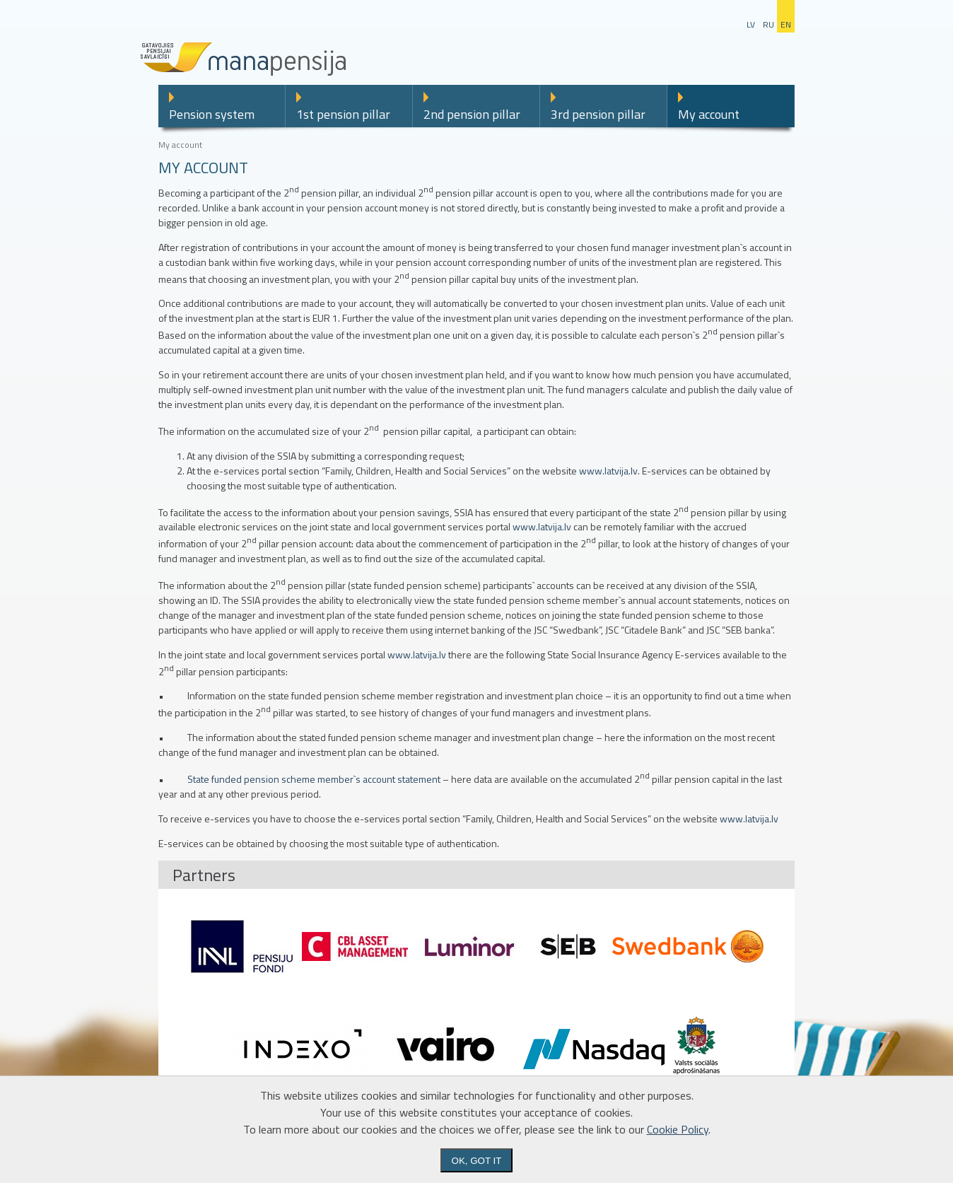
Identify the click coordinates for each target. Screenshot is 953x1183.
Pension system (212, 114)
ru (768, 24)
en (785, 24)
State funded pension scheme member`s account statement (313, 778)
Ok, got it (477, 1160)
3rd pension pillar (598, 114)
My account (708, 114)
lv (751, 24)
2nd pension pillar (471, 114)
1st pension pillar (343, 114)
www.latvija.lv (608, 470)
